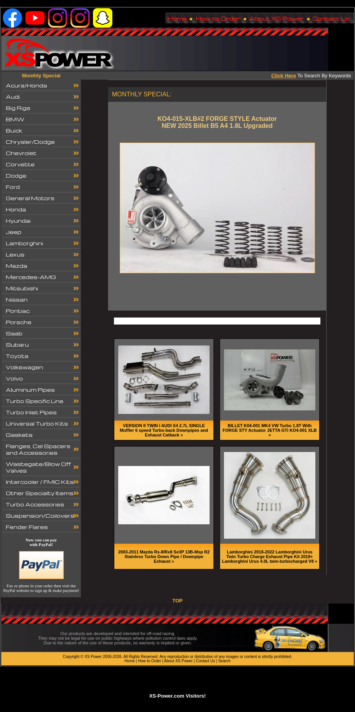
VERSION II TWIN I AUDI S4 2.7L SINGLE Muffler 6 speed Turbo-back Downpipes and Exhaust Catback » (164, 430)
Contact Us (205, 661)
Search (224, 661)
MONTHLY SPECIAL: (141, 94)
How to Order (149, 661)
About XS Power (178, 661)
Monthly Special (41, 76)
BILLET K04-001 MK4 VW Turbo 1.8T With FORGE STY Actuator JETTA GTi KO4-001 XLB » (270, 430)
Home (129, 661)
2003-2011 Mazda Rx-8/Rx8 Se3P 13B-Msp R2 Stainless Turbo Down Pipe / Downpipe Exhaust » (164, 557)
